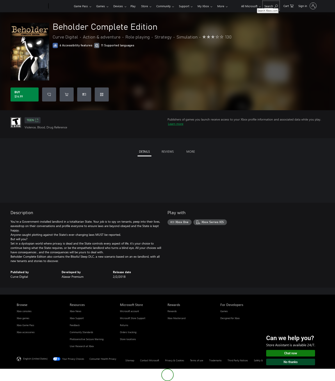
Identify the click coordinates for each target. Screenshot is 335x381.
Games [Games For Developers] (224, 311)
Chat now (290, 353)
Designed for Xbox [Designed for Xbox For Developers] (230, 318)
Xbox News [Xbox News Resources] (75, 311)
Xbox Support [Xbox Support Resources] (77, 318)
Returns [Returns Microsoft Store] (124, 325)
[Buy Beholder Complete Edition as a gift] (84, 94)
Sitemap (129, 360)
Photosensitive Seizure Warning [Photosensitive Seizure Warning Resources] (86, 339)
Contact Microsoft (149, 360)
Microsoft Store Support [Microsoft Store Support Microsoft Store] (132, 318)
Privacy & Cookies (174, 360)
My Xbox (203, 6)
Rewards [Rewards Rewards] (172, 311)
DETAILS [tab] (144, 151)
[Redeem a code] (102, 94)
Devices (118, 6)
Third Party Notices (238, 360)
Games (100, 6)
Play (132, 6)
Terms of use (196, 360)
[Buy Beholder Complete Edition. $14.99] (25, 94)
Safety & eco (260, 360)
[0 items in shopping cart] (288, 5)
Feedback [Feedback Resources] (75, 325)
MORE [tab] (190, 151)
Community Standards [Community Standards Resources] (81, 332)
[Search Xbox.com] (271, 5)
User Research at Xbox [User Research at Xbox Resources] (82, 346)
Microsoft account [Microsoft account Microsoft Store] (129, 311)
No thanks (291, 362)
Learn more (175, 124)
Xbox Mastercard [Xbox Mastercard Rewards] (176, 318)
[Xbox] (61, 6)
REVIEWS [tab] (168, 151)
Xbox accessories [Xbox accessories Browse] (26, 332)
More (220, 6)
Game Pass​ (81, 6)
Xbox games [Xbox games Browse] (23, 318)
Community (163, 6)
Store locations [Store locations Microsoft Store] (128, 339)
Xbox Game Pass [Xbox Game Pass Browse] (25, 325)
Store (144, 6)
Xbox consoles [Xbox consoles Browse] (24, 311)
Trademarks (215, 360)
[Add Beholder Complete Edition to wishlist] (49, 94)
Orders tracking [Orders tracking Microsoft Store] (128, 332)
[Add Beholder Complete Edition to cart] (67, 94)
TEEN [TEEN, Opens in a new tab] (32, 120)
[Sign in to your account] (307, 6)
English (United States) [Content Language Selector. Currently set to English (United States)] (35, 358)
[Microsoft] (32, 6)
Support (184, 6)
